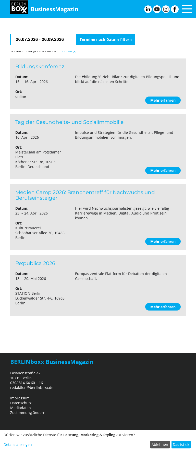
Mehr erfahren (163, 100)
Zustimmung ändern (27, 412)
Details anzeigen (18, 444)
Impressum (20, 398)
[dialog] (98, 441)
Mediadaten (20, 407)
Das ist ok (181, 444)
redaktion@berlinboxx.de (31, 387)
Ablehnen (160, 444)
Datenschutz (21, 402)
